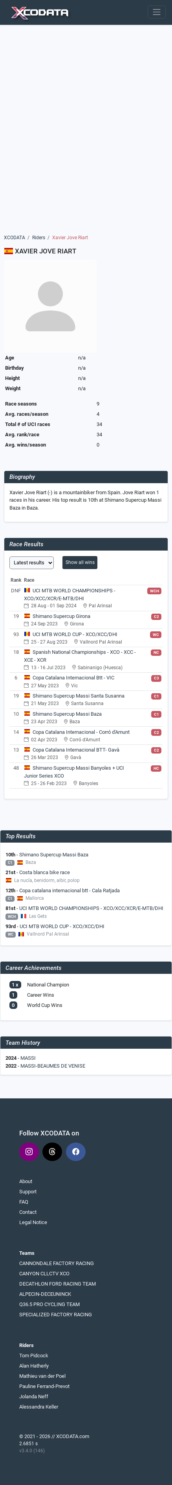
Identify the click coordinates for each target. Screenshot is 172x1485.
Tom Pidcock (33, 1355)
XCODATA (14, 237)
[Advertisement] (86, 132)
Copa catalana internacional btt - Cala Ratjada (69, 890)
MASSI (28, 1058)
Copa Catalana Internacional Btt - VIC (73, 678)
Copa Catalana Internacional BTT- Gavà (76, 750)
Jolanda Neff (33, 1396)
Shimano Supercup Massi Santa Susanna (78, 696)
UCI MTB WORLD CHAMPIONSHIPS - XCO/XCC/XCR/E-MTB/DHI (91, 908)
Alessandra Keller (38, 1407)
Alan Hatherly (34, 1366)
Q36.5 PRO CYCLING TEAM (49, 1304)
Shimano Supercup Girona (61, 616)
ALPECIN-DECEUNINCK (45, 1294)
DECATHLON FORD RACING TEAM (57, 1284)
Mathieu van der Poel (42, 1376)
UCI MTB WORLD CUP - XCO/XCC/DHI (75, 634)
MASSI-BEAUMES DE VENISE (52, 1066)
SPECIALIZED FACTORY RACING (55, 1315)
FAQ (23, 1202)
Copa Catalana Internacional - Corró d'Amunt (81, 732)
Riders (38, 237)
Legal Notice (33, 1222)
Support (28, 1192)
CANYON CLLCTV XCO (44, 1274)
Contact (28, 1212)
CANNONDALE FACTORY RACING (56, 1263)
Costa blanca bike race (44, 872)
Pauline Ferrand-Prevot (44, 1386)
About (25, 1181)
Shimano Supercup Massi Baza (67, 714)
